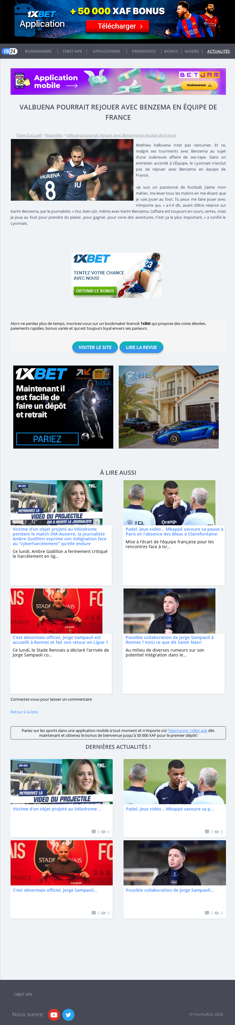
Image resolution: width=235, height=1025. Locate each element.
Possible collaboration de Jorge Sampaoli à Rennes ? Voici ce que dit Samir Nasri (170, 639)
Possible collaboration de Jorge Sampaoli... (170, 890)
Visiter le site (95, 347)
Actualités (218, 51)
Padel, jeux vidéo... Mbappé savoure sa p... (170, 809)
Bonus (171, 51)
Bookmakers (38, 51)
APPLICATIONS (106, 51)
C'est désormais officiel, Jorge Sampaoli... (55, 890)
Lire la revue (141, 347)
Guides (192, 51)
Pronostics (144, 51)
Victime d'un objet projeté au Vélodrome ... (57, 809)
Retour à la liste (24, 712)
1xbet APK (72, 51)
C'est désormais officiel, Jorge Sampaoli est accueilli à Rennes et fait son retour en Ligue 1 (60, 639)
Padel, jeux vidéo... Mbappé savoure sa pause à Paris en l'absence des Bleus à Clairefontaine (174, 531)
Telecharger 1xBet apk (187, 730)
